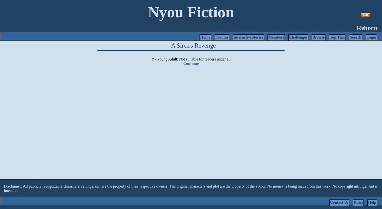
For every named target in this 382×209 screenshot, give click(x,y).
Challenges (298, 37)
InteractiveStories (248, 37)
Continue (191, 63)
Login (371, 37)
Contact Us (339, 202)
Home (205, 37)
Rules (358, 202)
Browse (319, 37)
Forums (221, 37)
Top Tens (337, 37)
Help (372, 202)
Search (355, 37)
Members (276, 37)
